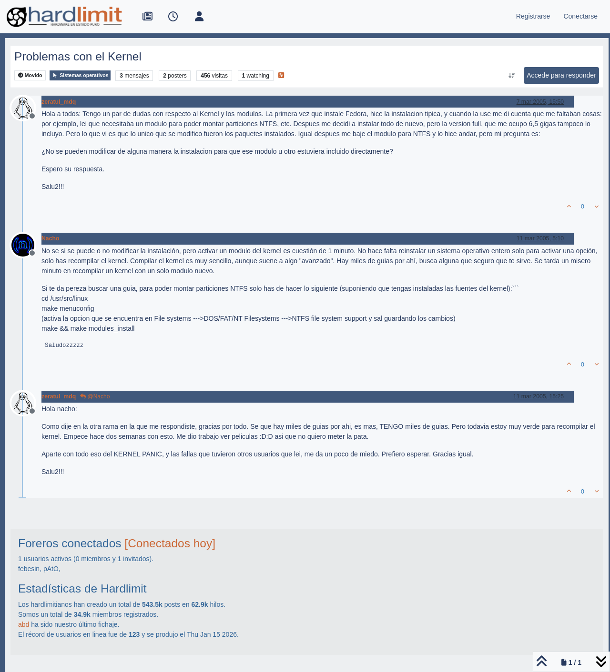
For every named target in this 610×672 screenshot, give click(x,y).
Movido (30, 75)
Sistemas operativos (80, 75)
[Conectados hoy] (169, 543)
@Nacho (95, 396)
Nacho (50, 238)
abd (23, 624)
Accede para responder (561, 75)
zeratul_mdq (58, 102)
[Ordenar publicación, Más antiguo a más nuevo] (512, 75)
